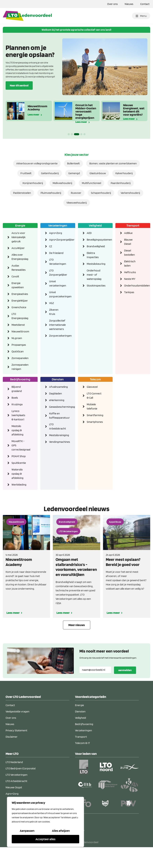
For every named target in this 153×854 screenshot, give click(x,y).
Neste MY (129, 279)
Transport (132, 225)
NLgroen (17, 338)
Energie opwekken (18, 285)
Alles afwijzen (61, 830)
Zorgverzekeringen (57, 335)
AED (89, 233)
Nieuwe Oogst (14, 787)
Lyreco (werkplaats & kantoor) (18, 415)
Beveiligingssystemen (94, 239)
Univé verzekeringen (57, 283)
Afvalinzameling (57, 386)
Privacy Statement (16, 730)
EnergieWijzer (19, 300)
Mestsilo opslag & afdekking (17, 430)
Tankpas (129, 292)
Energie (20, 225)
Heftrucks (130, 272)
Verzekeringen (57, 225)
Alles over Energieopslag (19, 257)
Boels (15, 397)
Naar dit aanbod (19, 85)
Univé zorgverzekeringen (57, 294)
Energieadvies (19, 294)
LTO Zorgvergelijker (57, 272)
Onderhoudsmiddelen (132, 285)
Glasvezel (92, 386)
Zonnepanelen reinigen (19, 367)
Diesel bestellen (129, 252)
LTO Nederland (14, 762)
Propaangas (19, 344)
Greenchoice (19, 307)
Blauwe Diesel (128, 241)
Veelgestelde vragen (17, 711)
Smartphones (94, 421)
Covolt (15, 276)
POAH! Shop (19, 456)
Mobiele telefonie (92, 406)
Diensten (58, 379)
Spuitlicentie (19, 462)
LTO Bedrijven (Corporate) (21, 768)
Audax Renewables (19, 267)
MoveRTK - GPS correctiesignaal (19, 445)
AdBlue (128, 233)
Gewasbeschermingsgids (57, 406)
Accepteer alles (45, 839)
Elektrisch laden (130, 263)
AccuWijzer (18, 248)
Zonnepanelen (19, 358)
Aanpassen (27, 830)
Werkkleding (19, 484)
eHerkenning (56, 400)
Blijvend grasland (17, 389)
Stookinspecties (94, 285)
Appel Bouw (115, 521)
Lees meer (33, 114)
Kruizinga (17, 404)
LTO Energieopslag (19, 316)
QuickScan (18, 351)
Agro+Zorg (55, 233)
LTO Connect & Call (94, 395)
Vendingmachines (57, 441)
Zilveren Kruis (53, 312)
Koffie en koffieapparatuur (57, 415)
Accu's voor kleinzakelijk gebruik (19, 237)
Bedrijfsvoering (20, 379)
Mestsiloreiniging (57, 435)
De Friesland (56, 253)
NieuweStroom (19, 331)
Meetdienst (18, 324)
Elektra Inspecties (93, 255)
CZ (50, 246)
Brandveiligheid (94, 246)
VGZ (51, 303)
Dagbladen (55, 393)
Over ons (112, 4)
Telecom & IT (82, 743)
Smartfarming (94, 415)
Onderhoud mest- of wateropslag (94, 275)
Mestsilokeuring (94, 263)
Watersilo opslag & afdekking (17, 474)
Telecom (95, 379)
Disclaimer (11, 736)
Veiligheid (95, 225)
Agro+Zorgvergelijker (57, 239)
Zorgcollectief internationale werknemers (57, 325)
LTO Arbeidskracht (57, 426)
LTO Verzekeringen (57, 261)
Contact (145, 4)
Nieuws (129, 4)
